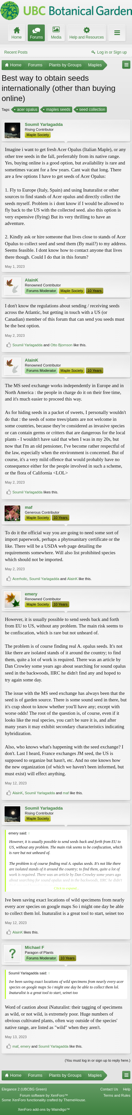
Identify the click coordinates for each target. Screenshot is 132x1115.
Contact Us (109, 1089)
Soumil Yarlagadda (44, 124)
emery (31, 594)
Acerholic (19, 579)
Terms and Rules (116, 1095)
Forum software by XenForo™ (44, 1095)
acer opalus (26, 109)
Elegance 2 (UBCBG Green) (24, 1089)
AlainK (31, 280)
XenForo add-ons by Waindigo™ (44, 1109)
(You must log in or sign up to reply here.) (97, 1060)
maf (28, 507)
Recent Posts (15, 52)
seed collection (91, 109)
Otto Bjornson (61, 345)
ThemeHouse (74, 1100)
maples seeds (57, 109)
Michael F (34, 947)
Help (126, 1089)
